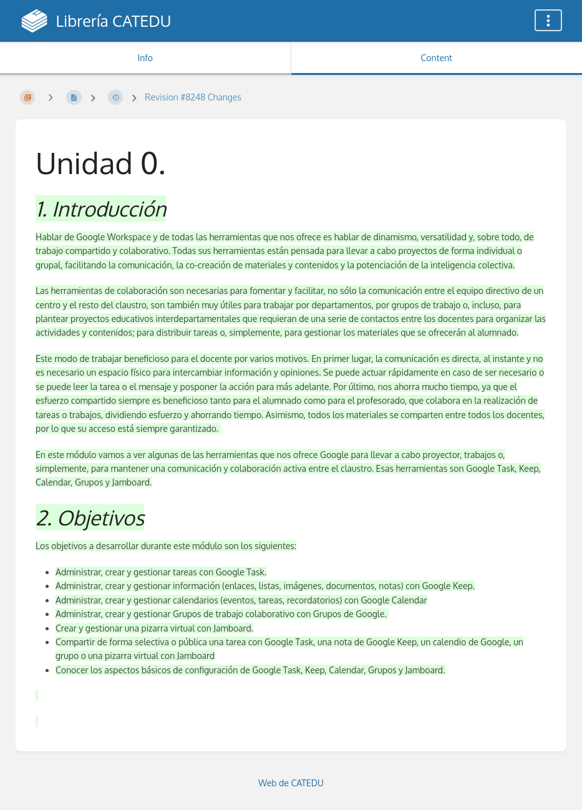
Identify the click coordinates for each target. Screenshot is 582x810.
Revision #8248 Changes (193, 97)
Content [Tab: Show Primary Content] (436, 57)
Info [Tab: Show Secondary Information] (145, 57)
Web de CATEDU (291, 783)
